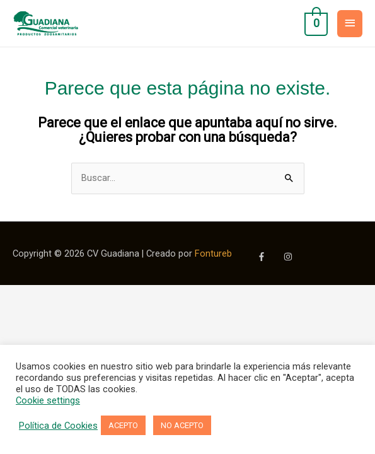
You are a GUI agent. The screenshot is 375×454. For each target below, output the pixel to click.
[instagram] (289, 256)
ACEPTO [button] (123, 425)
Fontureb (213, 253)
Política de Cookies (58, 425)
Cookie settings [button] (48, 400)
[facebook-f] (269, 256)
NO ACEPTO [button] (182, 425)
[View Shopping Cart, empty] (315, 23)
